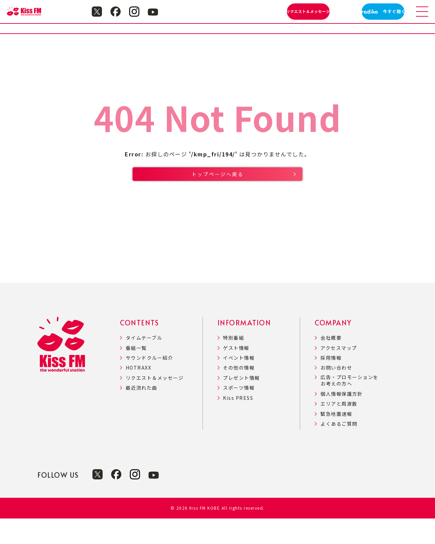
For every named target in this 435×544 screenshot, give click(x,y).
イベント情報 (239, 383)
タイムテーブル (144, 363)
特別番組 (233, 363)
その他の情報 (239, 393)
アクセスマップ (338, 373)
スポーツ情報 (239, 413)
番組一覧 (136, 373)
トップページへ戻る (217, 193)
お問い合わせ (336, 393)
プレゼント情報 (241, 403)
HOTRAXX (139, 393)
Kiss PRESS (238, 423)
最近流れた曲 (141, 413)
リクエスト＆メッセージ (155, 403)
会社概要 (331, 363)
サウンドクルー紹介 (149, 383)
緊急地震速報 (336, 439)
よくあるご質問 (339, 449)
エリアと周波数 (339, 429)
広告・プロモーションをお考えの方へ (349, 406)
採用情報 (331, 383)
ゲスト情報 (236, 373)
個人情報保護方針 (341, 419)
